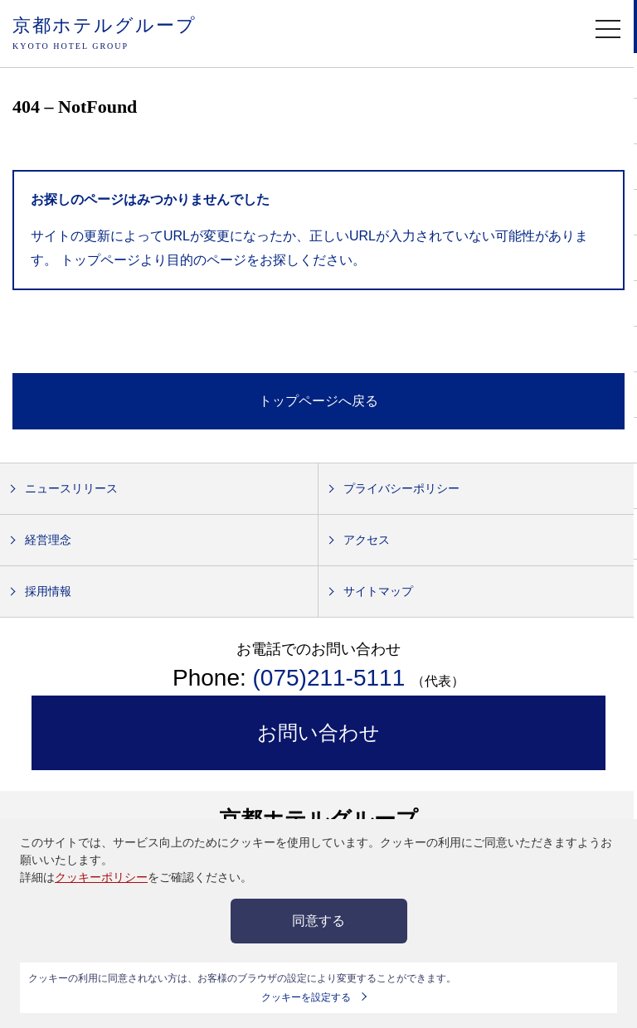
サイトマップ (378, 591)
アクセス (366, 539)
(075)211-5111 (332, 678)
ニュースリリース (71, 488)
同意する (318, 921)
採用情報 (48, 591)
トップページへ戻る (318, 401)
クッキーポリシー (101, 877)
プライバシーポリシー (401, 488)
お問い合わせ (318, 732)
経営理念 (48, 539)
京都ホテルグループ (104, 34)
